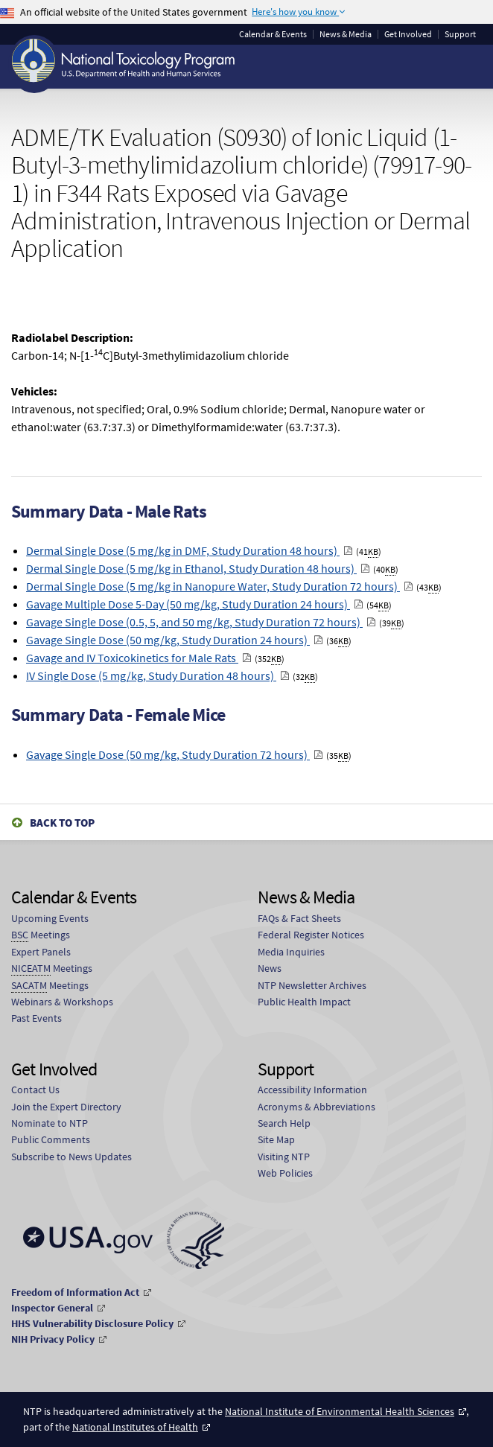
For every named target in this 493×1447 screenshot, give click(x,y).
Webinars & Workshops (62, 1001)
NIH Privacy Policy (53, 1339)
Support (460, 34)
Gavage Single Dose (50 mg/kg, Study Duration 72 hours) (168, 754)
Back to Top (62, 822)
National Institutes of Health (135, 1427)
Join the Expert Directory (66, 1106)
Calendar (273, 34)
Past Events (36, 1018)
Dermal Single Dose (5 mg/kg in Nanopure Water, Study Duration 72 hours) (213, 586)
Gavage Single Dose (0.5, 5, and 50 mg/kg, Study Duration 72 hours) (194, 621)
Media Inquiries (291, 951)
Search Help (284, 1123)
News (270, 968)
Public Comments (50, 1139)
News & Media (345, 34)
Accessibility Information (312, 1089)
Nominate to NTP (49, 1123)
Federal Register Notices (311, 934)
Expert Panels (41, 951)
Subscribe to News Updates (71, 1156)
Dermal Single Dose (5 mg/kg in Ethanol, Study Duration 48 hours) (191, 568)
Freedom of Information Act (75, 1292)
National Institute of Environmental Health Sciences (339, 1411)
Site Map (276, 1139)
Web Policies (285, 1173)
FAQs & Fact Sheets (299, 918)
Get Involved (408, 34)
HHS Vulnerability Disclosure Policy (92, 1323)
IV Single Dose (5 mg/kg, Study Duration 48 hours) (151, 675)
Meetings (40, 935)
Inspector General (52, 1307)
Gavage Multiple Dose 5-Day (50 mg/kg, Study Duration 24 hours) (188, 604)
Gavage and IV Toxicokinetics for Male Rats (132, 657)
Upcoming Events (50, 918)
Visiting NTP (284, 1156)
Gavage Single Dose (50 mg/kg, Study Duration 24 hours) (168, 639)
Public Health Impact (304, 1001)
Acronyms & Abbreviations (316, 1106)
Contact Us (35, 1089)
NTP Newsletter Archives (312, 985)
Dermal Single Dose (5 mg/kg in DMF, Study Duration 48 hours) (183, 550)
